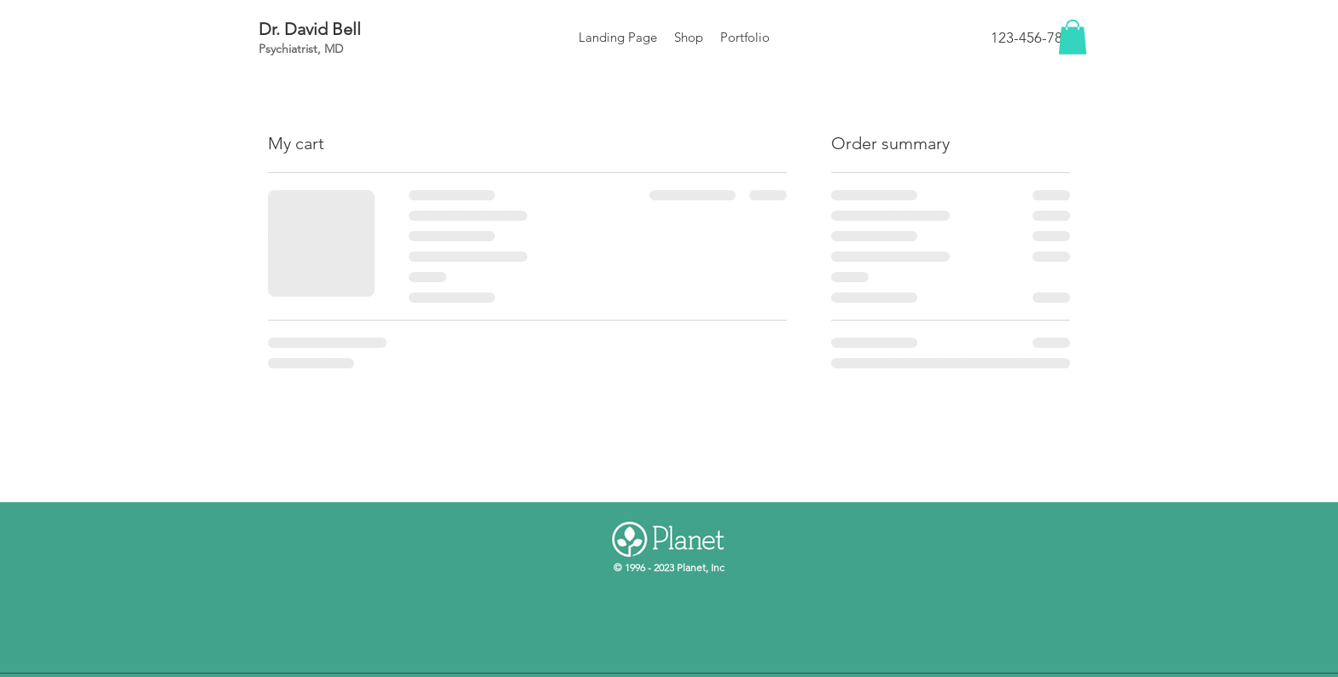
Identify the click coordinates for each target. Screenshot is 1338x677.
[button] (1072, 37)
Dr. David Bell (310, 29)
